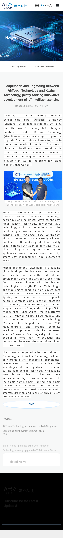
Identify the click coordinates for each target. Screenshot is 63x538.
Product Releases (45, 66)
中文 (50, 5)
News (10, 38)
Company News (18, 66)
